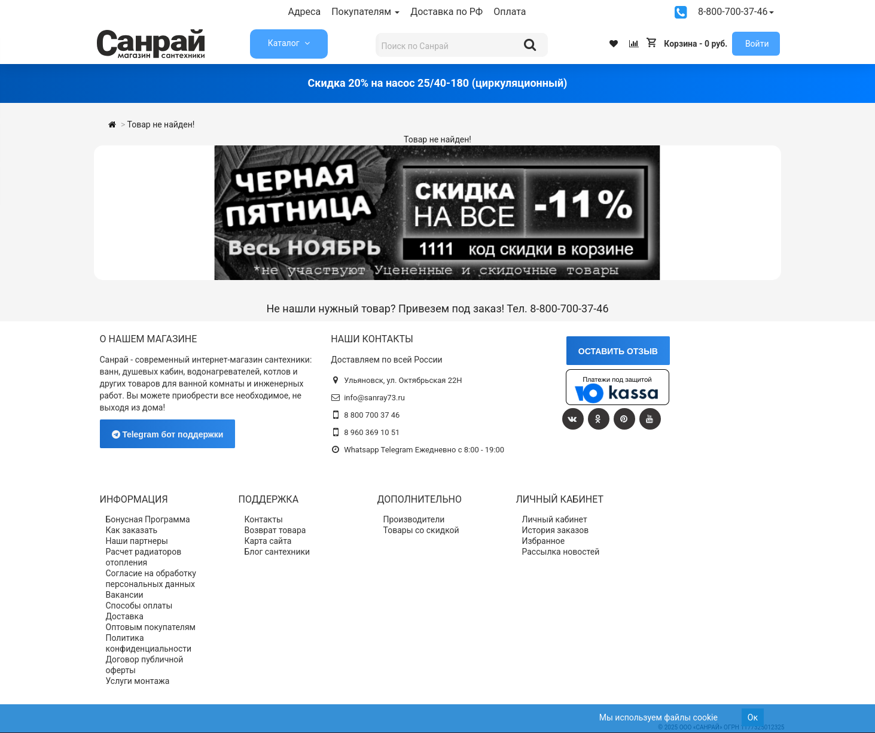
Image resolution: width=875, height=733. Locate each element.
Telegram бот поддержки (168, 434)
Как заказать (132, 530)
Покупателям (365, 11)
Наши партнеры (137, 541)
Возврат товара (275, 530)
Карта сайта (268, 541)
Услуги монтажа (138, 681)
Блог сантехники (277, 551)
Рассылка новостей (561, 551)
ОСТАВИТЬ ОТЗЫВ (618, 351)
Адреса (304, 11)
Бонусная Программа (148, 519)
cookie (705, 717)
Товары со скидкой (421, 530)
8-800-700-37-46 (736, 11)
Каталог (284, 43)
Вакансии (125, 595)
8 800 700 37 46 (372, 414)
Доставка (125, 616)
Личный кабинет (554, 519)
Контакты (264, 519)
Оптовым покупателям (151, 627)
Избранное (543, 541)
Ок (753, 717)
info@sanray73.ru (374, 397)
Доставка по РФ (446, 11)
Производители (414, 519)
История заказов (555, 530)
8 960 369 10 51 (372, 432)
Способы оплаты (139, 605)
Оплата (509, 11)
